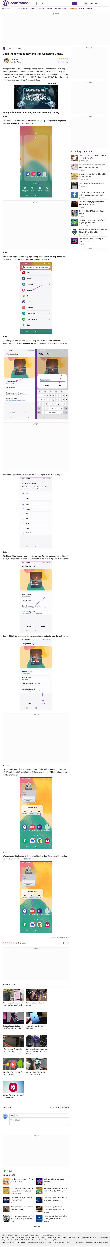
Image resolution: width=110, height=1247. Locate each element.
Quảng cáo (45, 1235)
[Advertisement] (56, 30)
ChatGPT (41, 8)
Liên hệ (38, 1235)
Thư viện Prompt (60, 8)
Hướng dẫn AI (22, 8)
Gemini (49, 8)
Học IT (81, 8)
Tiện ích (89, 8)
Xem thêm (36, 1227)
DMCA (58, 1235)
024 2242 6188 (20, 1240)
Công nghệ (73, 8)
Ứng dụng (32, 1235)
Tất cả (7, 8)
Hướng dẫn (25, 1235)
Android (18, 48)
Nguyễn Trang (15, 62)
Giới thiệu (4, 1235)
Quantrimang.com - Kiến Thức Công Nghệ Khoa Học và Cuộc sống (15, 3)
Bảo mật (18, 1235)
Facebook (52, 1235)
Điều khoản (11, 1235)
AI (14, 8)
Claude (32, 8)
